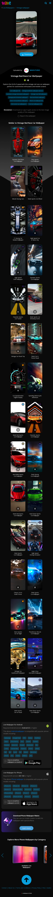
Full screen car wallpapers (18, 104)
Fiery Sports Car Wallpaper (35, 160)
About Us (11, 888)
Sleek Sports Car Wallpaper (18, 554)
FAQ (43, 888)
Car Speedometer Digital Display (18, 396)
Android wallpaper (17, 731)
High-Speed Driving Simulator (35, 554)
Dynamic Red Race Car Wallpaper (18, 160)
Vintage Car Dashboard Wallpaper (18, 672)
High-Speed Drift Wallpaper (18, 278)
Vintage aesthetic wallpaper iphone (32, 91)
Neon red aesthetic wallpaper (19, 101)
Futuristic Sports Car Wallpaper (35, 436)
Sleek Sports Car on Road (18, 711)
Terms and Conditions (23, 888)
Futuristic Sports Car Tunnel (18, 318)
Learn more (26, 828)
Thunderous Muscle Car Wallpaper (35, 632)
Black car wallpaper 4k (36, 101)
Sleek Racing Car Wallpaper (35, 475)
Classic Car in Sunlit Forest (18, 593)
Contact (4, 888)
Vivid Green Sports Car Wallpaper (35, 514)
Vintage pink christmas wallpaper (18, 97)
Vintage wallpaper (23, 8)
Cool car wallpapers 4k (35, 104)
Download (26, 54)
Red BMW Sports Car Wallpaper (18, 475)
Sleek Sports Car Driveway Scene (35, 318)
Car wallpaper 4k (15, 91)
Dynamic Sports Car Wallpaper (35, 278)
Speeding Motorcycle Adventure (35, 396)
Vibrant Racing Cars (18, 199)
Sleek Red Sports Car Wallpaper (18, 436)
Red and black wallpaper (37, 97)
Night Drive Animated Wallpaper (35, 672)
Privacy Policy (36, 888)
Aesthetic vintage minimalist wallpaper (18, 94)
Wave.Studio (32, 70)
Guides (49, 888)
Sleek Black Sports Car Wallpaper (35, 711)
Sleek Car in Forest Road (35, 357)
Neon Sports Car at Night (18, 632)
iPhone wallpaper (17, 779)
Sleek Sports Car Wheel (35, 199)
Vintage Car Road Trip (18, 356)
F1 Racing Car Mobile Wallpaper (18, 239)
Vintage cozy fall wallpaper (38, 94)
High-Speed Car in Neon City (35, 239)
